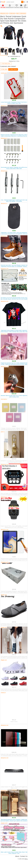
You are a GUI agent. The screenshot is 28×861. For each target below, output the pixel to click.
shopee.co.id (4, 823)
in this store (4, 69)
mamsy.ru (3, 692)
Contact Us (23, 856)
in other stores (13, 69)
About (17, 856)
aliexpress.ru (4, 105)
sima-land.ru (4, 399)
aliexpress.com (4, 268)
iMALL (26, 859)
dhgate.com (4, 594)
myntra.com (4, 73)
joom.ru (3, 431)
